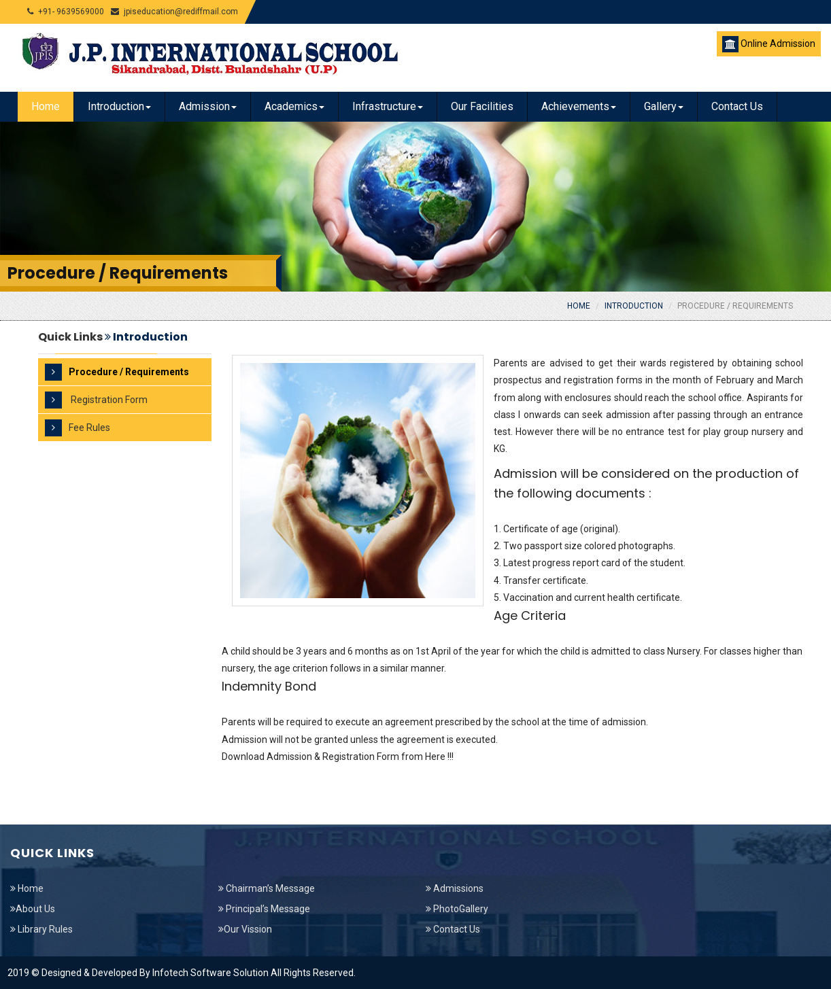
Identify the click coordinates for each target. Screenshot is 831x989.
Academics (294, 106)
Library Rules (41, 929)
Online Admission (768, 44)
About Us (32, 908)
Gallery (663, 106)
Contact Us (737, 106)
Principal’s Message (264, 908)
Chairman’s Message (266, 888)
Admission (208, 106)
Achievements (578, 106)
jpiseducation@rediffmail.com (174, 11)
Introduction (119, 106)
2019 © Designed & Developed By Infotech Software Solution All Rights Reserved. (181, 972)
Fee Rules (77, 427)
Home (45, 106)
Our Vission (245, 929)
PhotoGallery (457, 908)
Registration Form (96, 400)
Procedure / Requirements (735, 306)
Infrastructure (387, 106)
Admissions (455, 888)
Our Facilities (482, 106)
